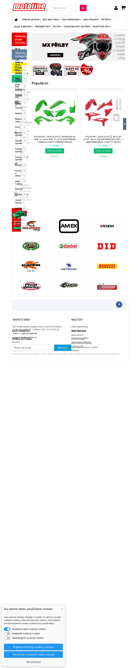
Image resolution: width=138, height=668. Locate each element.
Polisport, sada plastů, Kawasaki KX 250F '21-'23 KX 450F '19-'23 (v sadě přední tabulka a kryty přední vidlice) (55, 139)
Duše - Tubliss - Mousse (19, 246)
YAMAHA (19, 95)
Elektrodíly (20, 174)
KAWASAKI (20, 79)
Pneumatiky (42, 26)
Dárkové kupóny (19, 275)
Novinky (18, 312)
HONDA (19, 67)
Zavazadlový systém (76, 26)
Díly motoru (50, 19)
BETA (17, 48)
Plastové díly (101, 26)
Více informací (33, 661)
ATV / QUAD (18, 102)
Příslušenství (21, 255)
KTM (17, 84)
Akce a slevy (17, 302)
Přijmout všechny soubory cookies (33, 647)
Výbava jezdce (30, 19)
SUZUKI (19, 90)
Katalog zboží (19, 124)
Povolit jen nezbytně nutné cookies (33, 654)
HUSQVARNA (21, 73)
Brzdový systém (19, 194)
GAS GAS (17, 61)
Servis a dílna (18, 234)
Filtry (56, 26)
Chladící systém (19, 202)
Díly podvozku (70, 19)
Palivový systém (19, 211)
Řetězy (106, 19)
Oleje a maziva (22, 26)
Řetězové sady (19, 181)
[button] (122, 124)
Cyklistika (20, 268)
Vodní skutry (18, 262)
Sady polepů (90, 19)
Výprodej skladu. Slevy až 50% (19, 286)
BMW (17, 54)
